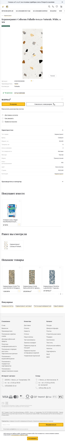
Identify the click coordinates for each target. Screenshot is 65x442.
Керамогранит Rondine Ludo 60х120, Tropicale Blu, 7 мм (51, 289)
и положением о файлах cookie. (19, 435)
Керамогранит (59, 174)
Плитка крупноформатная (42, 310)
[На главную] (7, 6)
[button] (62, 298)
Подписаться (51, 429)
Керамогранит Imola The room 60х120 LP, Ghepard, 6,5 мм (11, 289)
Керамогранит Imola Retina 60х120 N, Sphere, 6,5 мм (31, 289)
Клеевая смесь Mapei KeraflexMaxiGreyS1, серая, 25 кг (10, 221)
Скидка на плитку (7, 310)
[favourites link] (56, 6)
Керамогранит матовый (24, 310)
